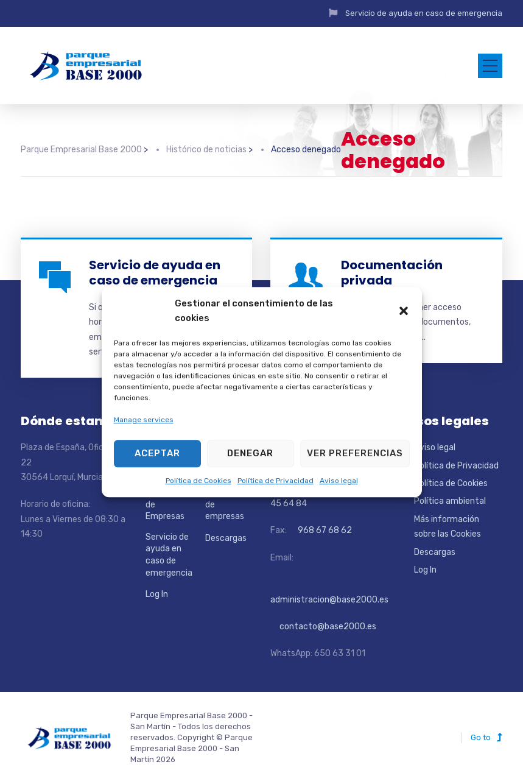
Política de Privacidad (275, 480)
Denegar (250, 453)
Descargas (226, 538)
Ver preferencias (355, 453)
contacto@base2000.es (323, 626)
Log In (157, 594)
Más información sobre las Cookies (447, 526)
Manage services (144, 420)
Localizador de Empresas (168, 504)
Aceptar (157, 453)
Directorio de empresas (224, 504)
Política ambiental (450, 501)
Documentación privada (392, 272)
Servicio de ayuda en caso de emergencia (423, 13)
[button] (404, 311)
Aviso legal (339, 480)
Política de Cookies (198, 480)
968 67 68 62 (324, 530)
